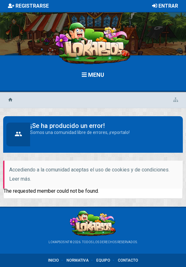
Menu (93, 74)
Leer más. (20, 179)
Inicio (53, 260)
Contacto (128, 260)
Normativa (78, 260)
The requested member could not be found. (51, 191)
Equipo (103, 260)
